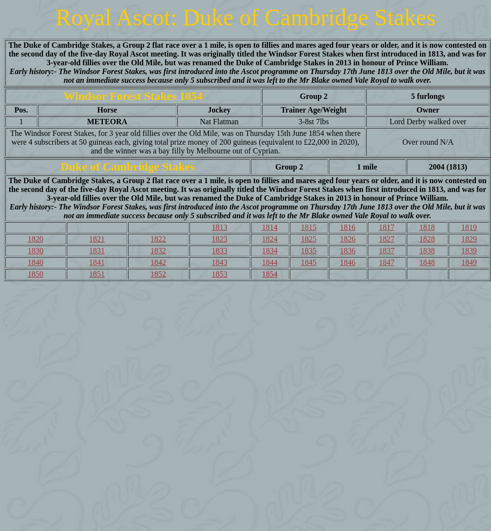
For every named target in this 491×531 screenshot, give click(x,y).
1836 (348, 251)
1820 (35, 239)
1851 (97, 274)
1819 (469, 227)
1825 (309, 239)
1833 (219, 251)
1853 (219, 274)
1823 (219, 239)
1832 (158, 251)
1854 (270, 274)
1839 (469, 251)
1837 (387, 251)
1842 (158, 262)
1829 (469, 239)
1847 (387, 262)
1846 (348, 262)
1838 (427, 251)
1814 (270, 227)
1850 (35, 274)
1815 (309, 227)
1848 (427, 262)
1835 (309, 251)
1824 (270, 239)
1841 (97, 262)
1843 (219, 262)
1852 (158, 274)
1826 (348, 239)
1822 (158, 239)
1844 (270, 262)
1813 (219, 227)
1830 (35, 251)
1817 (387, 227)
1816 (348, 227)
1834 (270, 251)
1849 (469, 262)
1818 (427, 227)
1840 (35, 262)
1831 (97, 251)
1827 (387, 239)
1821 (97, 239)
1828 (427, 239)
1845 (309, 262)
